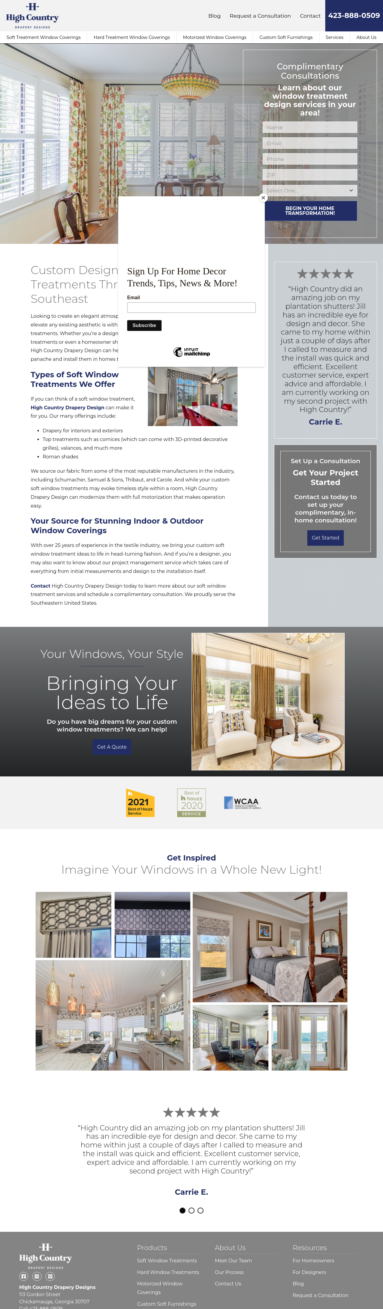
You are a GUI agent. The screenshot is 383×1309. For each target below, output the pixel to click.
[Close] (263, 197)
